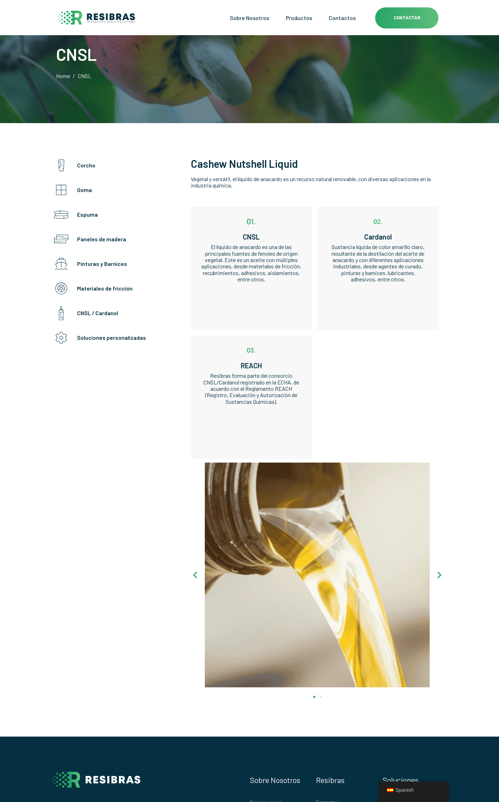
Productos (299, 17)
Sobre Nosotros (249, 17)
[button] (195, 575)
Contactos (342, 17)
